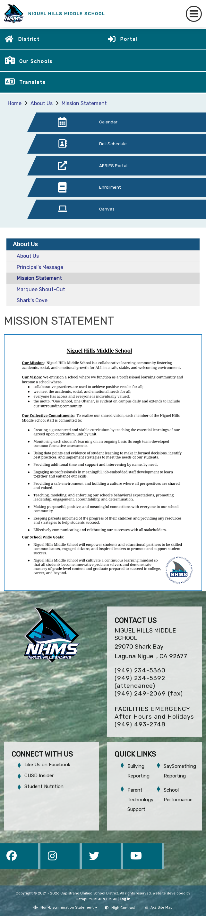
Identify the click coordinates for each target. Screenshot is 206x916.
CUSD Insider (39, 775)
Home (14, 103)
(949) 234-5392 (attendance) (140, 681)
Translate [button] (32, 82)
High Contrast (123, 908)
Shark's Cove (32, 300)
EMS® (111, 899)
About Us (41, 103)
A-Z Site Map (159, 907)
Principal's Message (40, 267)
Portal (128, 39)
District (29, 39)
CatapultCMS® (89, 899)
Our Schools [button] (36, 61)
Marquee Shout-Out (41, 289)
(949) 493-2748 (140, 724)
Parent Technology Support (140, 799)
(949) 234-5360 (140, 670)
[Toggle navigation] (194, 13)
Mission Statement (84, 103)
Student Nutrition (44, 786)
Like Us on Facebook (47, 765)
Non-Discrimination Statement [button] (67, 907)
